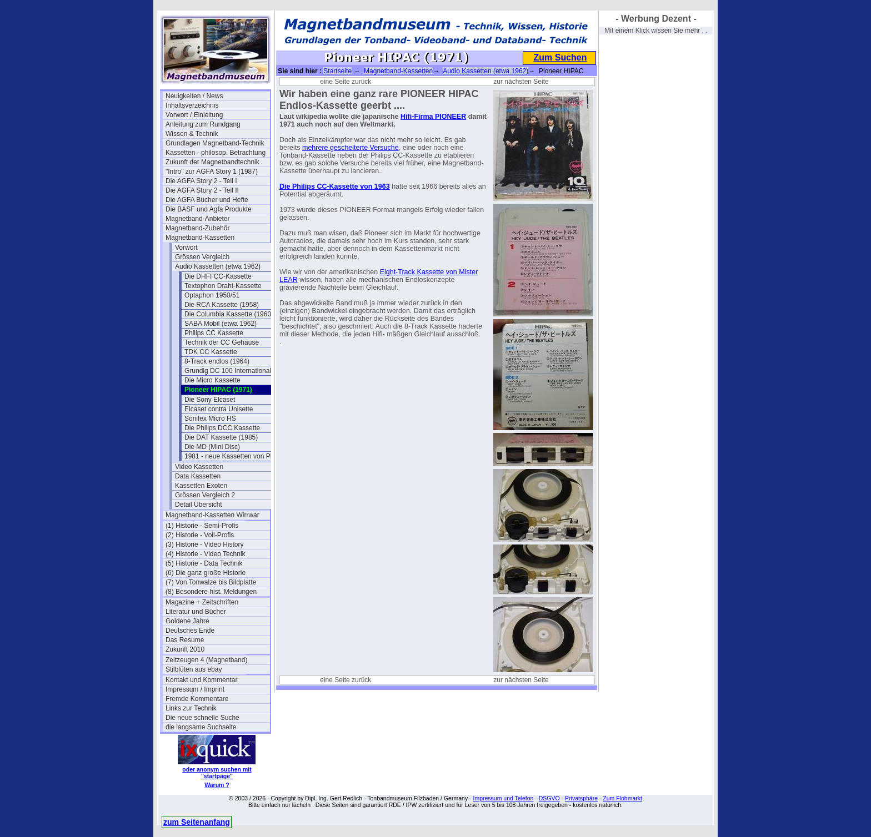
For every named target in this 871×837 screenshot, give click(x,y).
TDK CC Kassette (210, 352)
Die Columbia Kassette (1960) (228, 314)
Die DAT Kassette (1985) (221, 437)
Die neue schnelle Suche (202, 718)
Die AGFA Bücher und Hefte (207, 200)
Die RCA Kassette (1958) (221, 305)
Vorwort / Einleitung (194, 115)
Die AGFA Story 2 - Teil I (201, 181)
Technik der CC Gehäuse (221, 342)
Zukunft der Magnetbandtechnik (212, 162)
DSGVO (549, 798)
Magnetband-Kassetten (200, 237)
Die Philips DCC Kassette (222, 428)
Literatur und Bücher (196, 612)
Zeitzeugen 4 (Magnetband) (206, 660)
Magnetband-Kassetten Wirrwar (212, 515)
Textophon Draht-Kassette (223, 286)
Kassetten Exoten (201, 486)
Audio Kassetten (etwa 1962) (218, 266)
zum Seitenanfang (196, 822)
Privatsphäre (581, 798)
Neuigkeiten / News (194, 96)
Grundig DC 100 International (227, 371)
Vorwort (186, 247)
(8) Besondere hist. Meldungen (211, 592)
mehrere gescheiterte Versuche (350, 148)
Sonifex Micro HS (210, 418)
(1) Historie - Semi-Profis (202, 526)
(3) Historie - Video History (204, 544)
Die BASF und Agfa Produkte (209, 209)
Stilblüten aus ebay (194, 669)
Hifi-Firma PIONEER (433, 116)
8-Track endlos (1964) (216, 361)
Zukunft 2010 (185, 649)
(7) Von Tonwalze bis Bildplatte (211, 582)
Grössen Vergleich (202, 257)
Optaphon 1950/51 (211, 295)
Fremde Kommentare (197, 699)
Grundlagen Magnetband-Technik (215, 143)
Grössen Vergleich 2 (205, 495)
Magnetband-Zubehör (197, 228)
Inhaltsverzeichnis (192, 105)
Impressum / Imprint (195, 689)
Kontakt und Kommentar (201, 680)
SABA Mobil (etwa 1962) (220, 323)
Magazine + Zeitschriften (202, 602)
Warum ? (216, 784)
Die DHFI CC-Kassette (218, 276)
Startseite (337, 71)
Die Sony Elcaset (209, 400)
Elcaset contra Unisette (218, 409)
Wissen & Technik (192, 134)
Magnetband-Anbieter (197, 219)
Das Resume (185, 640)
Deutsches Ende (190, 630)
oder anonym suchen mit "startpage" (216, 772)
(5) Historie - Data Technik (204, 563)
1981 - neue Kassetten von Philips (235, 456)
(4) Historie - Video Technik (206, 554)
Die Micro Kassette (212, 380)
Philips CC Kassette (213, 333)
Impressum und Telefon (503, 798)
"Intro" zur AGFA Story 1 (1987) (212, 171)
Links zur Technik (191, 708)
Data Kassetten (198, 476)
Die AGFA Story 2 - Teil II (202, 190)
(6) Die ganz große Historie (206, 573)
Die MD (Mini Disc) (212, 447)
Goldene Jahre (187, 621)
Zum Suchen (560, 57)
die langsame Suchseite (201, 727)
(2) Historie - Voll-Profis (200, 535)
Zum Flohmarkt (622, 798)
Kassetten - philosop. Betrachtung (216, 153)
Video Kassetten (199, 467)
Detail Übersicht (198, 504)
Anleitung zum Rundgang (203, 124)
